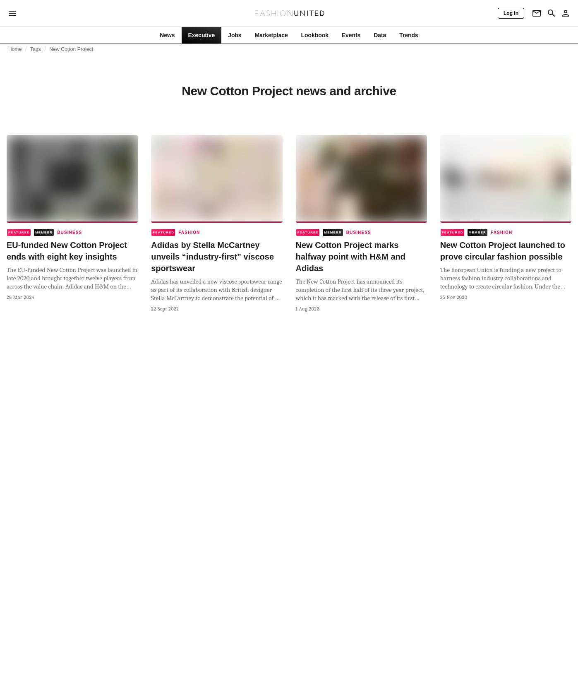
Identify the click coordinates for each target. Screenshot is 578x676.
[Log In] (511, 13)
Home (15, 49)
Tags (35, 49)
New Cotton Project (71, 49)
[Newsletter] (536, 13)
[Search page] (551, 13)
